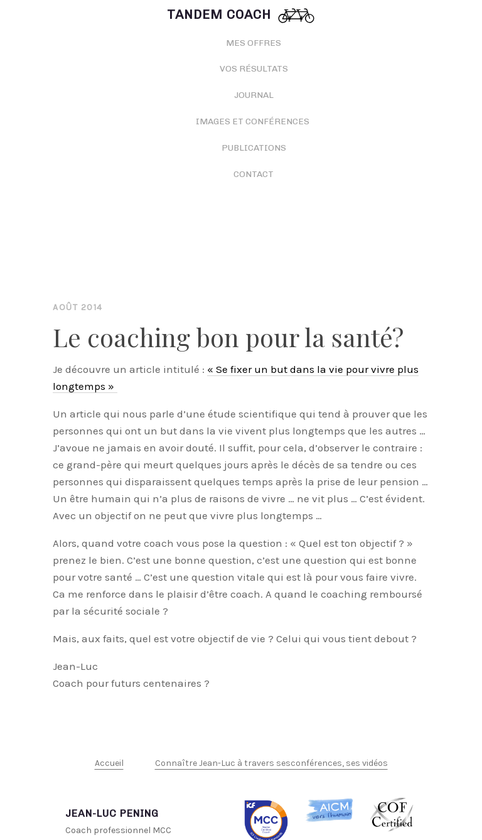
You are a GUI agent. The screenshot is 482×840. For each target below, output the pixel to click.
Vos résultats (254, 68)
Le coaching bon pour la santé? (228, 336)
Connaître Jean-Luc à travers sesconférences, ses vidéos (271, 763)
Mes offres (253, 43)
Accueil (109, 763)
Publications (254, 148)
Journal (254, 95)
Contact (253, 174)
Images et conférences (253, 121)
